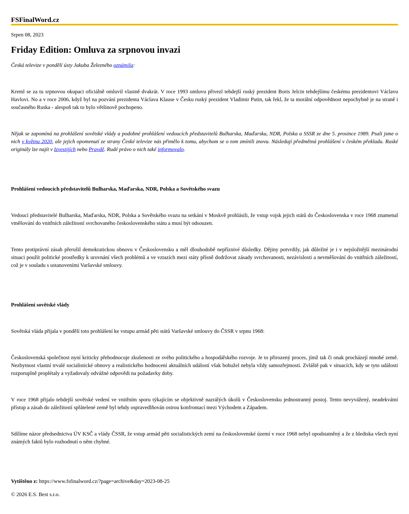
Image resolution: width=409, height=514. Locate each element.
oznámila (123, 65)
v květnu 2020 (37, 141)
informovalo (171, 149)
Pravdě (96, 149)
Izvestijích (65, 149)
